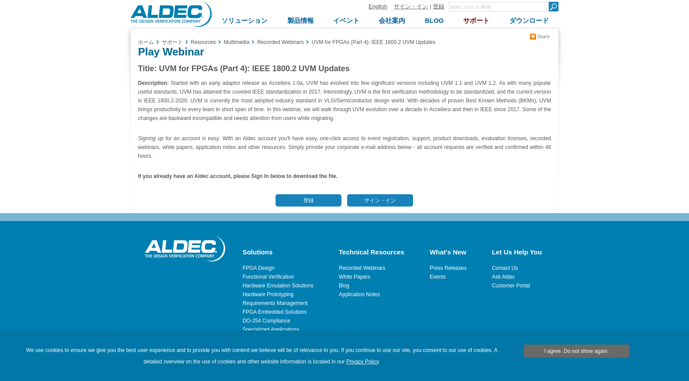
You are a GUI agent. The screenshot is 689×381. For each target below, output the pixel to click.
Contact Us (505, 268)
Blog (344, 286)
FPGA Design (259, 268)
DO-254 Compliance (266, 321)
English (378, 6)
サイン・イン (411, 6)
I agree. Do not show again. (576, 351)
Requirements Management (275, 303)
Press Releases (448, 268)
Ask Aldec (503, 277)
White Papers (354, 277)
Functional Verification (268, 277)
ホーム (146, 42)
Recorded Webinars (362, 268)
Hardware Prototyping (268, 294)
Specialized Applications (271, 330)
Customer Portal (511, 286)
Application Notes (359, 294)
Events (438, 277)
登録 (438, 6)
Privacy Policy (362, 362)
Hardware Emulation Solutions (278, 286)
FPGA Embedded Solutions (275, 312)
